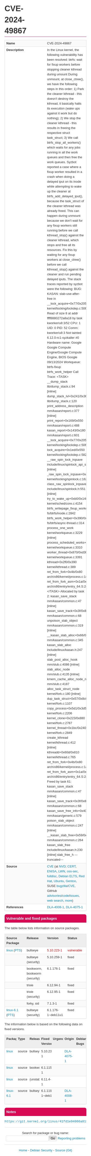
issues (74, 895)
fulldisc (52, 876)
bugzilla (62, 886)
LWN (61, 871)
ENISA (52, 871)
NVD (62, 866)
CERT (71, 866)
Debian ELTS (67, 876)
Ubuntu (59, 881)
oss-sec (72, 871)
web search (55, 900)
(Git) (69, 1150)
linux (9, 950)
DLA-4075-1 (74, 907)
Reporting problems (71, 1138)
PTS (18, 950)
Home (23, 1150)
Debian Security (41, 1150)
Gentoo (71, 881)
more (68, 900)
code (65, 895)
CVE (50, 866)
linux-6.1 (12, 1010)
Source (60, 1150)
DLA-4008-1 (55, 907)
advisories (54, 895)
